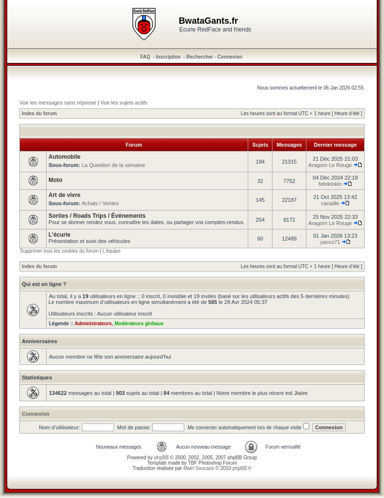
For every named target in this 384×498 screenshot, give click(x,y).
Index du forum (39, 113)
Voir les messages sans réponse (57, 103)
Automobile (64, 156)
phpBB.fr (242, 468)
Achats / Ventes (99, 203)
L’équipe (111, 251)
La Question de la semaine (113, 165)
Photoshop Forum (217, 463)
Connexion (229, 57)
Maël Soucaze (198, 468)
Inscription (168, 57)
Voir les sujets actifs (123, 103)
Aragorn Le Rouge (330, 165)
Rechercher (199, 57)
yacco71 (330, 242)
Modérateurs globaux (138, 323)
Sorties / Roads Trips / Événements (96, 215)
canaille (330, 203)
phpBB (161, 457)
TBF (192, 463)
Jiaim (300, 393)
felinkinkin (330, 184)
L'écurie (59, 234)
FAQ (145, 57)
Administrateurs (93, 323)
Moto (55, 180)
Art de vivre (64, 195)
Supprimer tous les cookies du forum (59, 251)
